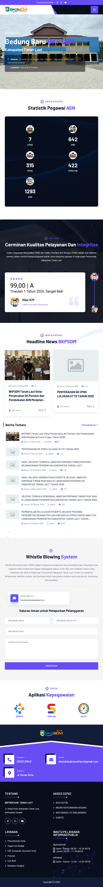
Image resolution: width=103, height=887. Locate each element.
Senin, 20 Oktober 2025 (32, 523)
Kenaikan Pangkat (16, 866)
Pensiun (11, 856)
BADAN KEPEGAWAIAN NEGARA (71, 807)
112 (85, 386)
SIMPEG (60, 817)
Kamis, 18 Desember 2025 (33, 470)
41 (33, 386)
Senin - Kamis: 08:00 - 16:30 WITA (71, 848)
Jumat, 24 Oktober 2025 (32, 504)
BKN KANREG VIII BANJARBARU (71, 812)
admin (48, 442)
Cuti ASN (12, 861)
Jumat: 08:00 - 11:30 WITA (68, 851)
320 (62, 504)
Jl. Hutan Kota (25, 775)
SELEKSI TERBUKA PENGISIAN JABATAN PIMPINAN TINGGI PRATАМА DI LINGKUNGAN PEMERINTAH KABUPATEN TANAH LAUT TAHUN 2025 (59, 498)
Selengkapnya (90, 425)
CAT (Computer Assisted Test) (22, 851)
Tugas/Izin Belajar (16, 846)
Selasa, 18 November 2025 (34, 489)
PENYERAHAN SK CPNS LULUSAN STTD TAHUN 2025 (50, 449)
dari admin (15, 410)
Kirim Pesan (51, 666)
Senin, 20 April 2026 (18, 386)
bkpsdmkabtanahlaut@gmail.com (32, 600)
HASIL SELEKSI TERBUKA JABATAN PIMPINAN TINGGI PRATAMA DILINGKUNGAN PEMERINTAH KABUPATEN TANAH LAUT (56, 463)
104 (63, 470)
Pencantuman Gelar (16, 841)
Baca (42, 410)
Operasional (59, 844)
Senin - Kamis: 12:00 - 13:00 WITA (71, 861)
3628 (61, 523)
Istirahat (57, 857)
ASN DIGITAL (62, 802)
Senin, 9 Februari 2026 (67, 386)
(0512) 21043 (24, 761)
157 (64, 489)
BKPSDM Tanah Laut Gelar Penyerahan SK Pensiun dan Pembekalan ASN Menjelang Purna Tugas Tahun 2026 (57, 435)
